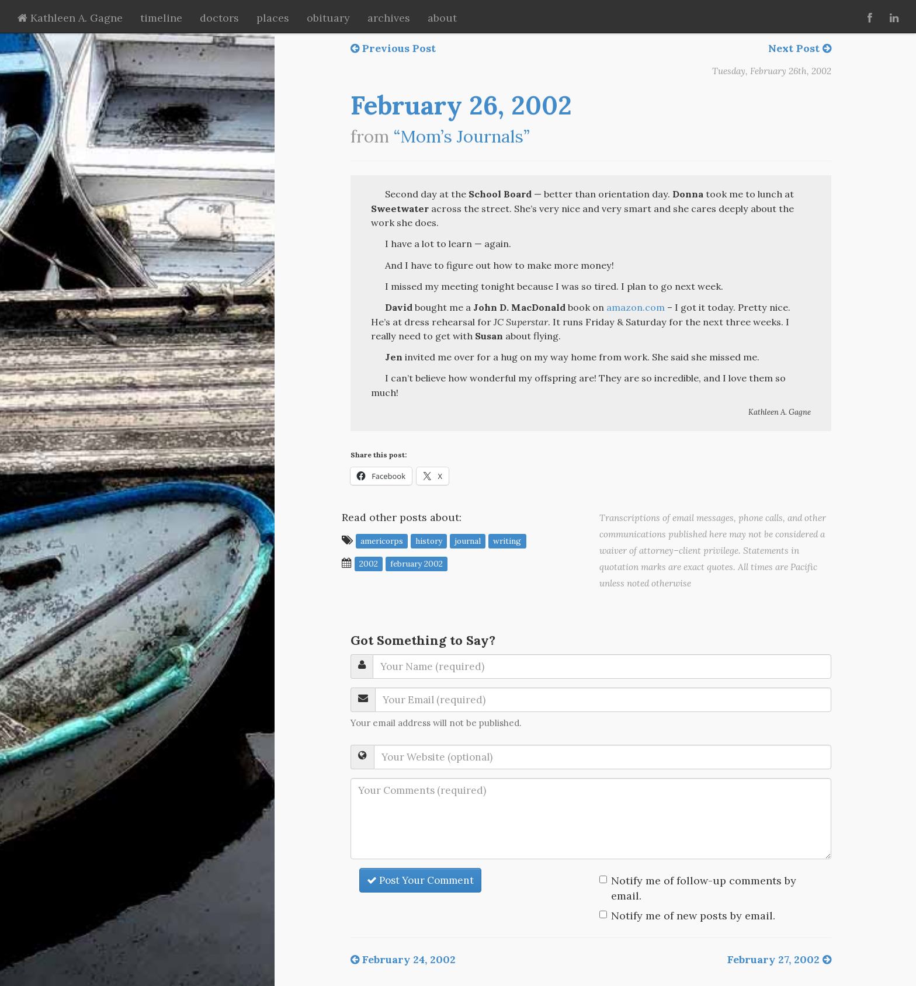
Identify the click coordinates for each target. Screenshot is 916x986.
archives (388, 18)
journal (467, 541)
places (272, 18)
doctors (219, 18)
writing (507, 541)
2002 (368, 563)
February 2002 (416, 563)
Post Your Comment (420, 880)
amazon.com (635, 307)
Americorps (381, 541)
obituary (328, 18)
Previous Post (393, 48)
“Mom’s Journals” (462, 136)
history (428, 541)
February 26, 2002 (461, 105)
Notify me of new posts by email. (693, 915)
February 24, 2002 (403, 959)
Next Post (799, 48)
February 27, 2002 (779, 959)
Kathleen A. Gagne (70, 18)
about (442, 18)
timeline (161, 18)
